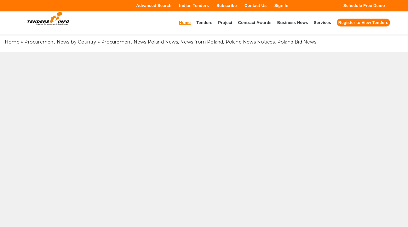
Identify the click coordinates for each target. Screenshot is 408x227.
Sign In (281, 5)
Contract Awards (255, 22)
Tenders (204, 22)
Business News (292, 22)
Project (225, 22)
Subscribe (226, 5)
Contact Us (255, 5)
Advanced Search (153, 5)
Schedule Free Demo (364, 5)
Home (12, 42)
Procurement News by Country (60, 42)
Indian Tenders (194, 5)
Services (322, 22)
